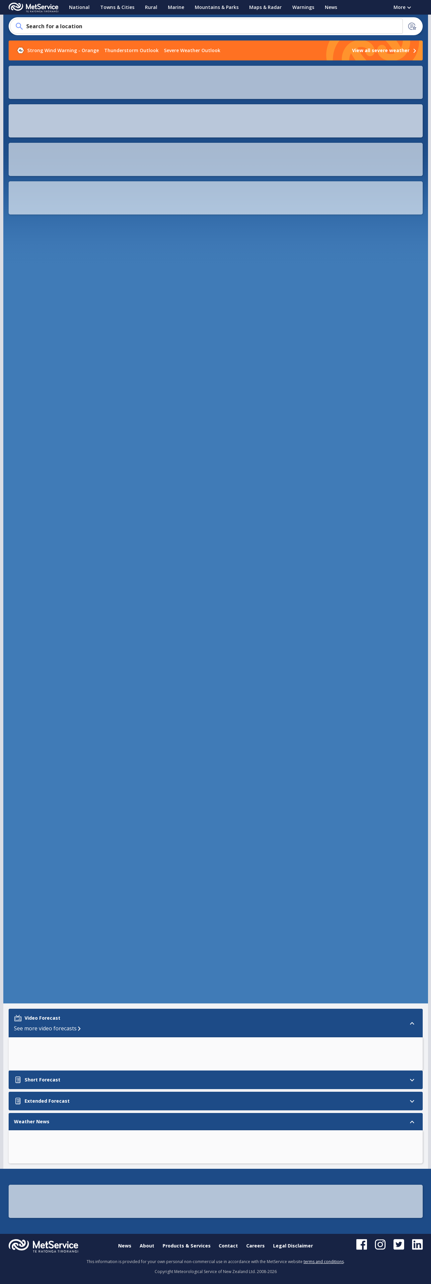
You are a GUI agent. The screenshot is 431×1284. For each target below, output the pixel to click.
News (331, 7)
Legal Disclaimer (293, 1245)
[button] (313, 77)
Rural (151, 7)
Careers (255, 1245)
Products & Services (187, 1245)
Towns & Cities (117, 7)
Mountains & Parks (217, 7)
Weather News (27, 376)
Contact (228, 1245)
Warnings (303, 7)
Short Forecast (28, 351)
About (147, 1245)
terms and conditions (324, 1261)
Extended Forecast (32, 363)
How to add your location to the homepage (58, 143)
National (79, 7)
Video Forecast (28, 338)
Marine (176, 7)
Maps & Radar (265, 7)
